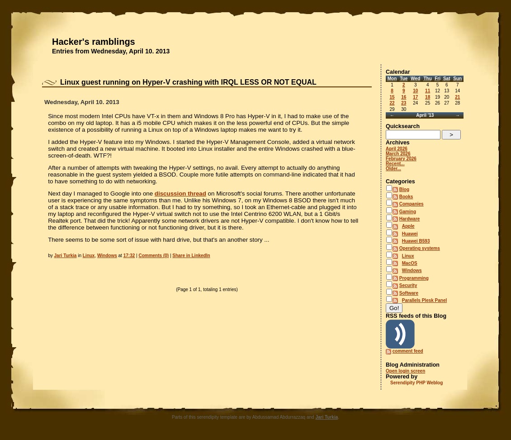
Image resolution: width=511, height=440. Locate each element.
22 (391, 102)
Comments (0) (153, 255)
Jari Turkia (65, 255)
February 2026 (401, 158)
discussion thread (180, 193)
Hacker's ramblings (93, 42)
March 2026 (398, 153)
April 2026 (396, 148)
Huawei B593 (416, 241)
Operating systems (419, 248)
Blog (404, 189)
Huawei (410, 233)
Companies (411, 203)
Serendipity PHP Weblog (416, 382)
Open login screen (405, 370)
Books (406, 196)
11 (427, 90)
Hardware (409, 218)
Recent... (395, 163)
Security (408, 285)
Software (408, 293)
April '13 (425, 115)
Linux (89, 255)
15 (391, 97)
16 (403, 97)
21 (457, 97)
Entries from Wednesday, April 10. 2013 (111, 51)
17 (415, 97)
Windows (107, 255)
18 (427, 97)
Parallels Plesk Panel (424, 300)
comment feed (408, 351)
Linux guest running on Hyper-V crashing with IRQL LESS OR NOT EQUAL (188, 82)
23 (403, 102)
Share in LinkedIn (191, 255)
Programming (414, 278)
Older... (393, 168)
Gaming (407, 211)
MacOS (409, 263)
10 (415, 90)
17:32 (129, 255)
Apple (408, 226)
